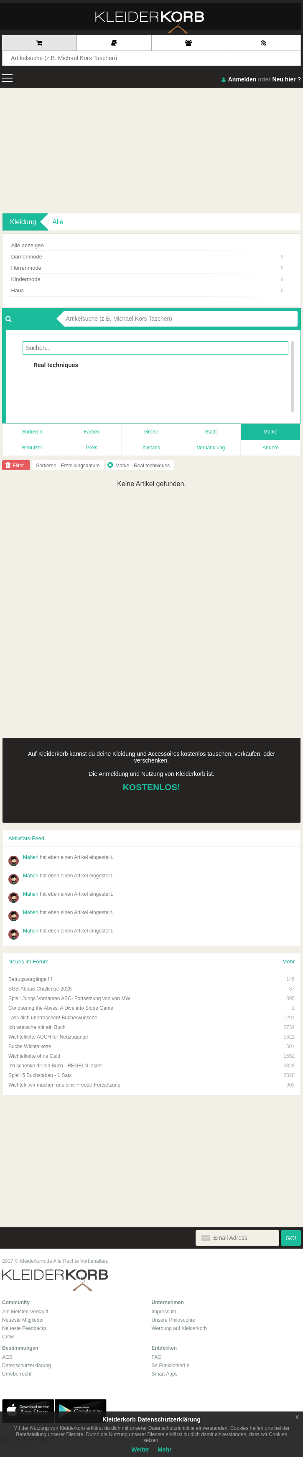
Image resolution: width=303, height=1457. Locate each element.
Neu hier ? (286, 79)
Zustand (151, 448)
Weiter (141, 1449)
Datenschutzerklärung (26, 1365)
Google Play (81, 1411)
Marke (271, 432)
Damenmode (147, 256)
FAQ (157, 1357)
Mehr (288, 961)
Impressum (164, 1311)
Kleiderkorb (55, 1280)
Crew (8, 1336)
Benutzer (32, 448)
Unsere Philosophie (173, 1320)
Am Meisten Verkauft (25, 1311)
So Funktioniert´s (171, 1365)
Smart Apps (165, 1373)
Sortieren (32, 432)
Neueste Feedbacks (24, 1328)
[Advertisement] (151, 150)
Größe (151, 432)
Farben (91, 432)
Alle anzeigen (27, 245)
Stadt (211, 432)
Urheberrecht (16, 1373)
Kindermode (147, 279)
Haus (147, 290)
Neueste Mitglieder (23, 1320)
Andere (270, 448)
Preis (91, 448)
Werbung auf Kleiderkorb (179, 1328)
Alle (58, 222)
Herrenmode (147, 268)
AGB (7, 1357)
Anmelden (242, 79)
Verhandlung (211, 448)
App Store (28, 1411)
